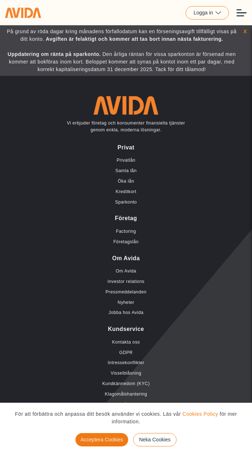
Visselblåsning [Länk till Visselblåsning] (125, 373)
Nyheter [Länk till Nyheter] (126, 302)
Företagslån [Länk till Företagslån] (126, 241)
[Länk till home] (23, 12)
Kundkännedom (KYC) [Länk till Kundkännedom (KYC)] (126, 383)
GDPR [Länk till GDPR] (125, 352)
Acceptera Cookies (102, 439)
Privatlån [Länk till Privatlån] (126, 160)
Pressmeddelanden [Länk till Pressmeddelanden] (126, 291)
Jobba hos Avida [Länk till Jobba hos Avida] (125, 312)
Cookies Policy (200, 414)
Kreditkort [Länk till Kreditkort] (126, 191)
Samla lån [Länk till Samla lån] (126, 170)
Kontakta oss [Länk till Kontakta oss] (126, 342)
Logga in (207, 13)
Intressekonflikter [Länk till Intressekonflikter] (126, 362)
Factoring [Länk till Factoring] (126, 231)
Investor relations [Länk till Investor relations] (126, 281)
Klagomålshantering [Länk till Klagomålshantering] (126, 394)
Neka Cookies (154, 439)
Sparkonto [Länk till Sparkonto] (126, 202)
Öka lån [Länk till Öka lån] (126, 181)
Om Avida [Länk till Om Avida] (126, 271)
